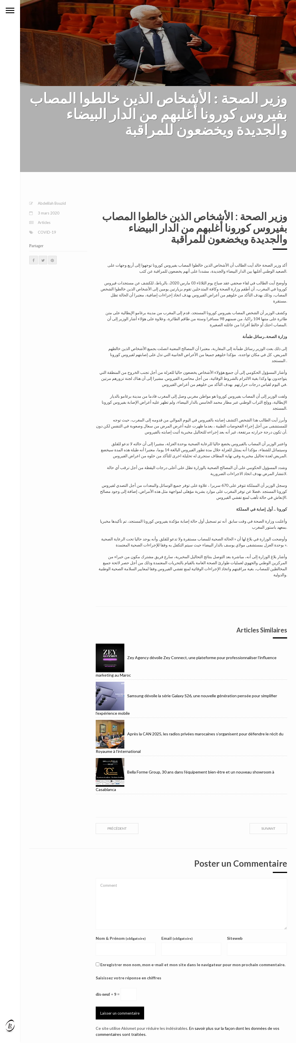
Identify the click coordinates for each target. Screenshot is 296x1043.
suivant (268, 828)
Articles (44, 222)
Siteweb (234, 938)
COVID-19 (47, 232)
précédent (117, 828)
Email (177, 938)
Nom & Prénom (121, 938)
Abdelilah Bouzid (52, 203)
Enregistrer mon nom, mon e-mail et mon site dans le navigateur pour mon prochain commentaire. (192, 964)
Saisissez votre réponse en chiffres (128, 977)
